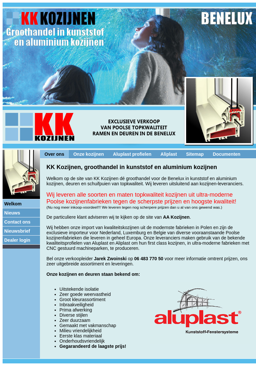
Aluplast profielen (132, 154)
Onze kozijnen (88, 154)
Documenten (226, 154)
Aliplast (168, 154)
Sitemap (195, 154)
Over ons (54, 154)
